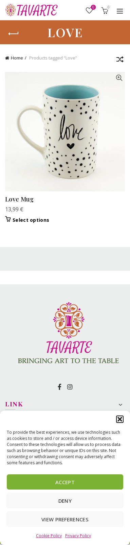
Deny (65, 500)
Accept (65, 482)
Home (17, 58)
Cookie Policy (49, 536)
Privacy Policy (78, 536)
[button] (119, 419)
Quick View (119, 78)
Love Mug (19, 199)
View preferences (65, 519)
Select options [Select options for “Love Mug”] (31, 220)
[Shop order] (120, 60)
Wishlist (93, 7)
